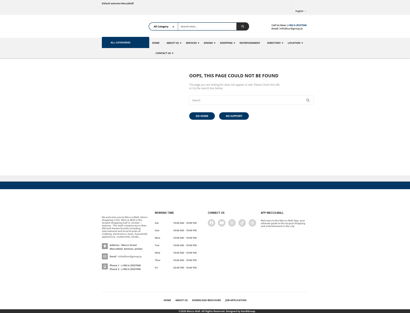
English (301, 7)
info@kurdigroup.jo (291, 28)
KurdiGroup (248, 311)
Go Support (234, 116)
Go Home (202, 116)
